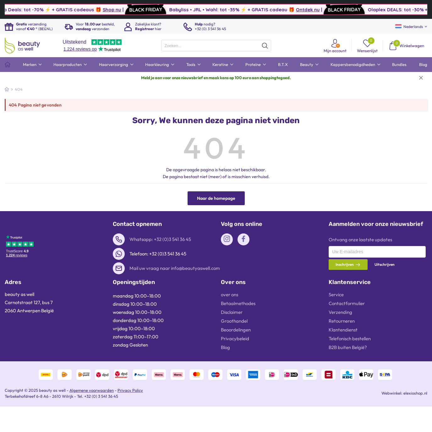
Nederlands (409, 26)
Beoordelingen (236, 330)
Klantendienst (343, 330)
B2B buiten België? (348, 347)
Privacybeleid (235, 339)
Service (336, 295)
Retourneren (342, 321)
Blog (225, 347)
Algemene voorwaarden (91, 390)
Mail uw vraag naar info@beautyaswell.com (174, 268)
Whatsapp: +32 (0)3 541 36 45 (160, 239)
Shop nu (133, 10)
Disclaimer (232, 312)
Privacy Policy (130, 390)
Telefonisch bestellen (350, 339)
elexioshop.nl (415, 393)
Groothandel (234, 321)
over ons (229, 295)
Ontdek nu (329, 10)
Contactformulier (347, 303)
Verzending (340, 312)
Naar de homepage (216, 198)
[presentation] (216, 45)
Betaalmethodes (238, 303)
